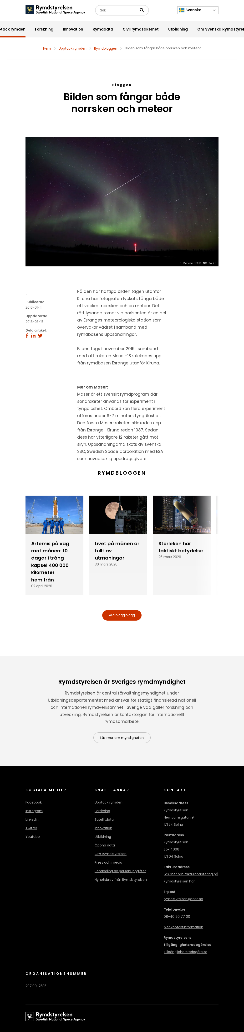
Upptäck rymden (72, 48)
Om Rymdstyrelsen (111, 853)
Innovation (103, 828)
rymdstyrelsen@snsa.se (183, 899)
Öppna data (105, 845)
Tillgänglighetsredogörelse (185, 951)
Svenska (190, 10)
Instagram (34, 811)
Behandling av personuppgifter (120, 871)
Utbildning (103, 836)
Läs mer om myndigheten (122, 737)
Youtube (32, 836)
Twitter (31, 828)
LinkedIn (32, 819)
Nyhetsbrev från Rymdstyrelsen (121, 879)
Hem (47, 48)
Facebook (33, 802)
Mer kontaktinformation (183, 927)
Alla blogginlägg (122, 615)
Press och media (108, 862)
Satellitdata (104, 819)
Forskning (102, 811)
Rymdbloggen (105, 48)
